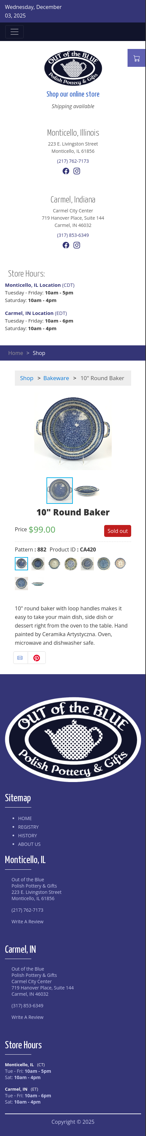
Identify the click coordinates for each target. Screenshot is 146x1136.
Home (15, 353)
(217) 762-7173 (73, 161)
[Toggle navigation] (14, 31)
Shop (26, 378)
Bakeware (56, 378)
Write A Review (28, 921)
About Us (29, 844)
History (27, 835)
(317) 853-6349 (73, 235)
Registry (28, 827)
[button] (125, 431)
